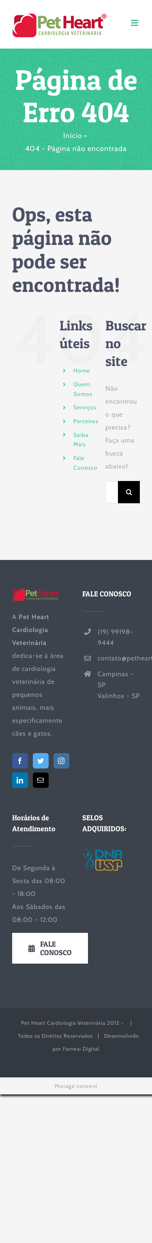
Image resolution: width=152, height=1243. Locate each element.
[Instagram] (61, 760)
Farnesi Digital (81, 1048)
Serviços (84, 407)
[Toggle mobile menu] (135, 23)
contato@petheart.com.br (119, 658)
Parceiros (85, 421)
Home (81, 370)
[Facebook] (20, 760)
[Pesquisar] (129, 492)
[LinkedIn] (20, 780)
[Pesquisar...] (111, 492)
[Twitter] (41, 760)
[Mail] (41, 780)
